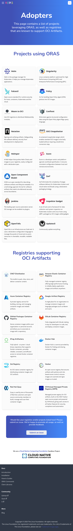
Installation (6, 475)
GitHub (5, 496)
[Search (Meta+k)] (69, 3)
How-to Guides (7, 478)
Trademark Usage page (50, 527)
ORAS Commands (8, 481)
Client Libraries (7, 485)
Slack (4, 499)
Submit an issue (37, 432)
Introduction (6, 472)
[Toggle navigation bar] (3, 2)
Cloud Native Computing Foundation (34, 451)
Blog (3, 513)
